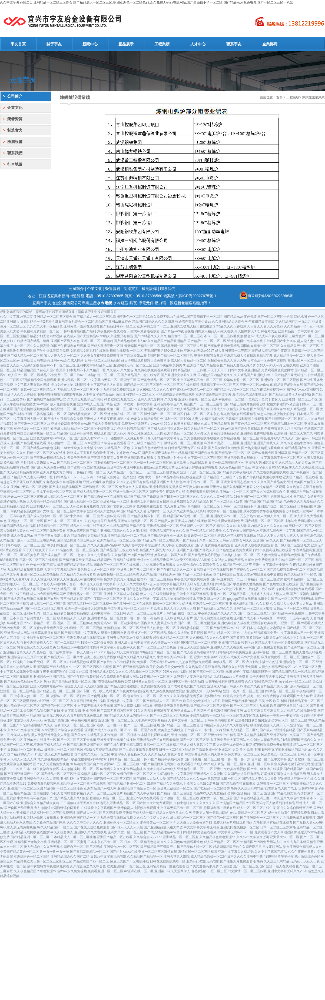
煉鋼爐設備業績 (313, 97)
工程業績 (162, 44)
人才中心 (197, 44)
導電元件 (146, 303)
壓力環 (160, 303)
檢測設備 (14, 141)
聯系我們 (14, 153)
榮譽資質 (14, 119)
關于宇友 (54, 44)
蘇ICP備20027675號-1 (197, 296)
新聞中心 (90, 44)
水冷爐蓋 (120, 303)
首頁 (279, 97)
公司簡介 (14, 96)
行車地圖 (14, 164)
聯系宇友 (233, 44)
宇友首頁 (18, 44)
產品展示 (126, 44)
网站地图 (300, 317)
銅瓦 (133, 303)
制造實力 (14, 130)
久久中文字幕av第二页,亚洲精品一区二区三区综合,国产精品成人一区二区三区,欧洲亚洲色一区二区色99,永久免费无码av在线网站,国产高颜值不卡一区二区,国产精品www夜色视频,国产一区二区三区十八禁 (146, 2)
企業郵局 (269, 44)
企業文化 (14, 107)
